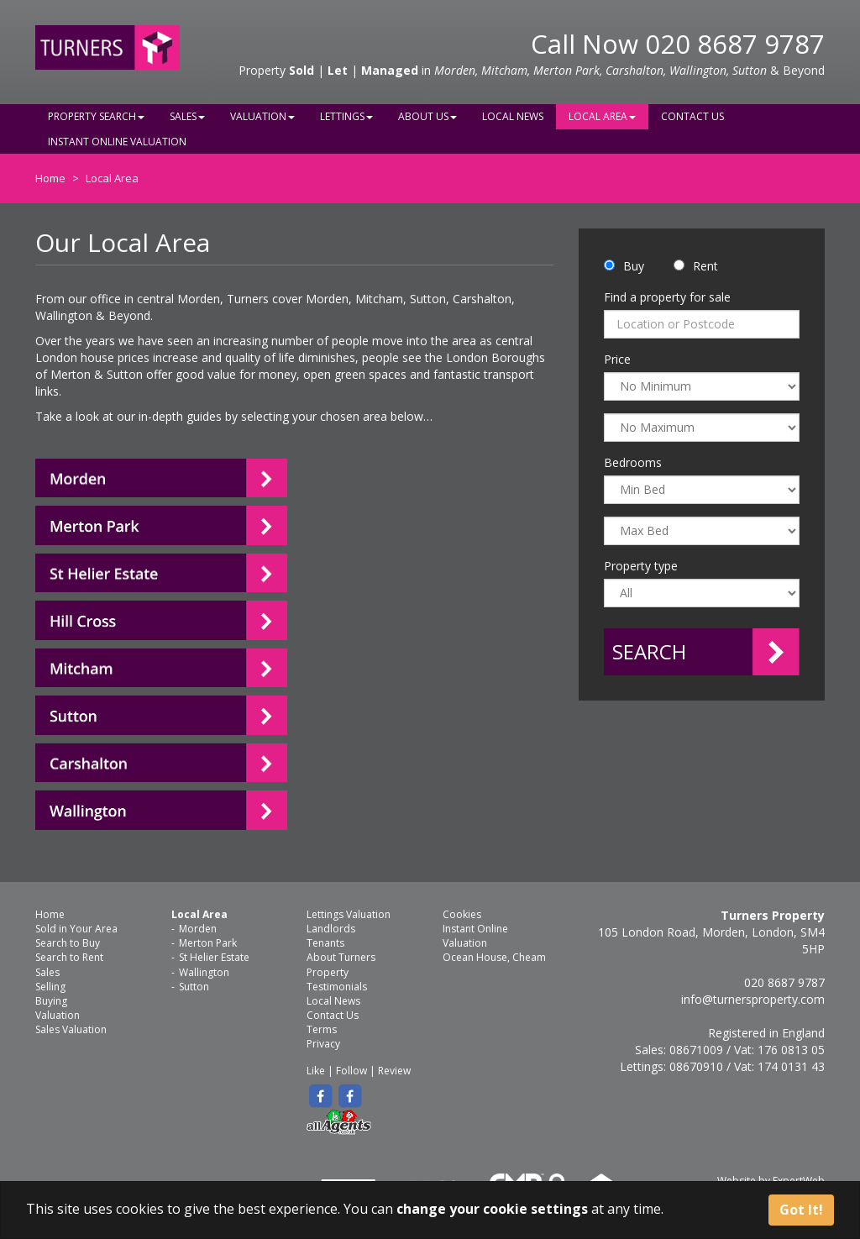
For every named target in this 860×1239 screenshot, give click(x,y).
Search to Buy (67, 943)
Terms (322, 1029)
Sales (187, 116)
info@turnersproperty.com (753, 999)
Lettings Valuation (349, 914)
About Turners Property (341, 964)
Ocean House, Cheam (494, 957)
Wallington (204, 972)
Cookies (462, 914)
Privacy (323, 1044)
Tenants (325, 943)
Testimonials (337, 986)
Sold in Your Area (76, 928)
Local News (512, 116)
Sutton (194, 986)
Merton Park (208, 943)
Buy (633, 266)
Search (649, 651)
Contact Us (692, 116)
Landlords (331, 928)
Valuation (262, 116)
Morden (198, 928)
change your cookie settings (492, 1209)
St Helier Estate (214, 957)
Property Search (96, 116)
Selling (50, 986)
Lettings (346, 116)
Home (50, 178)
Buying (51, 1001)
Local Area (602, 116)
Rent (705, 266)
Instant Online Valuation (117, 141)
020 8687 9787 (735, 43)
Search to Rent (69, 957)
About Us (427, 116)
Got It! (801, 1209)
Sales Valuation (71, 1029)
